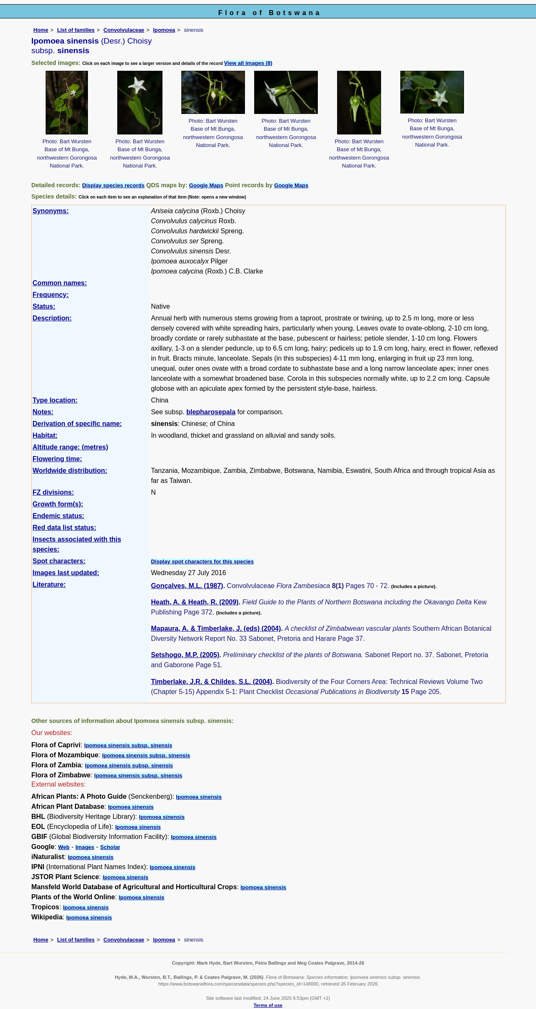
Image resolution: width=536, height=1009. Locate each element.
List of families (76, 30)
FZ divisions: (53, 492)
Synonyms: (51, 210)
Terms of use (268, 1005)
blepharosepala (210, 411)
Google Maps (206, 185)
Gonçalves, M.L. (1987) (187, 585)
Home (41, 30)
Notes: (43, 411)
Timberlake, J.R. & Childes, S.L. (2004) (211, 681)
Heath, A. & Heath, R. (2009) (194, 602)
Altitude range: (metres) (70, 447)
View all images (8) (248, 63)
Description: (52, 318)
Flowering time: (57, 458)
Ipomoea (164, 30)
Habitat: (45, 435)
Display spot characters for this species (202, 561)
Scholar (110, 847)
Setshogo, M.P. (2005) (185, 654)
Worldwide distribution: (70, 470)
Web (64, 847)
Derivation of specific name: (77, 423)
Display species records (113, 185)
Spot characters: (59, 561)
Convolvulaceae (123, 30)
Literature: (49, 584)
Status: (44, 306)
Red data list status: (64, 527)
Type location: (55, 400)
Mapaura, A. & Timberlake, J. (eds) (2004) (216, 628)
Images (84, 847)
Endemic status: (59, 515)
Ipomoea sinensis (199, 797)
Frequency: (51, 294)
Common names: (60, 282)
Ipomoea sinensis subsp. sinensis (128, 745)
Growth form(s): (58, 504)
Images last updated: (66, 572)
